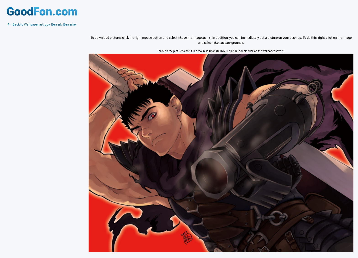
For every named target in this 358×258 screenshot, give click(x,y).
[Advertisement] (42, 81)
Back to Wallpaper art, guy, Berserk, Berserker (42, 24)
